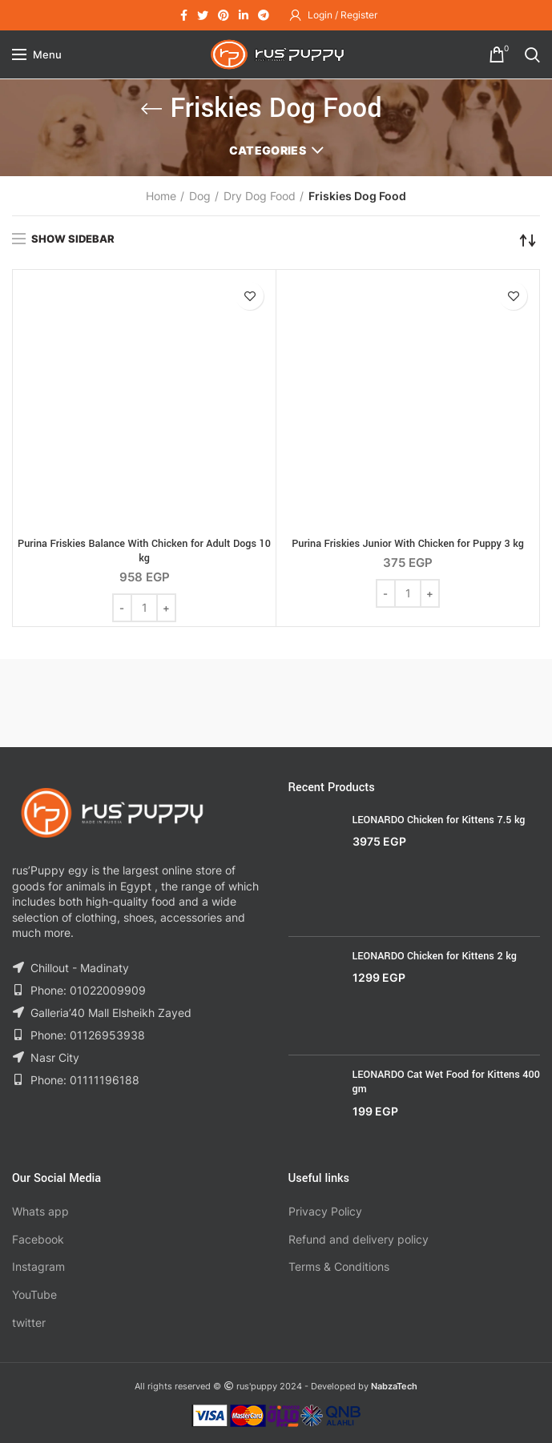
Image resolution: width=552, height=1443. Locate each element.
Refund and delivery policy (358, 1239)
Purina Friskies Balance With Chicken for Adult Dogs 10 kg (144, 551)
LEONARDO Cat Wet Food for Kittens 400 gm (446, 1081)
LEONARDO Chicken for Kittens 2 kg (435, 956)
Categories (267, 150)
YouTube (34, 1294)
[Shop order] (528, 240)
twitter (29, 1322)
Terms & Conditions (338, 1266)
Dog (200, 196)
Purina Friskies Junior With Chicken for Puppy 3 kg (408, 544)
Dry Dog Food (260, 196)
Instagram (38, 1266)
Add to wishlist (250, 296)
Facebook (38, 1239)
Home (161, 196)
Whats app (40, 1211)
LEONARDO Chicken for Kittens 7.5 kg (439, 820)
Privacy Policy (325, 1211)
